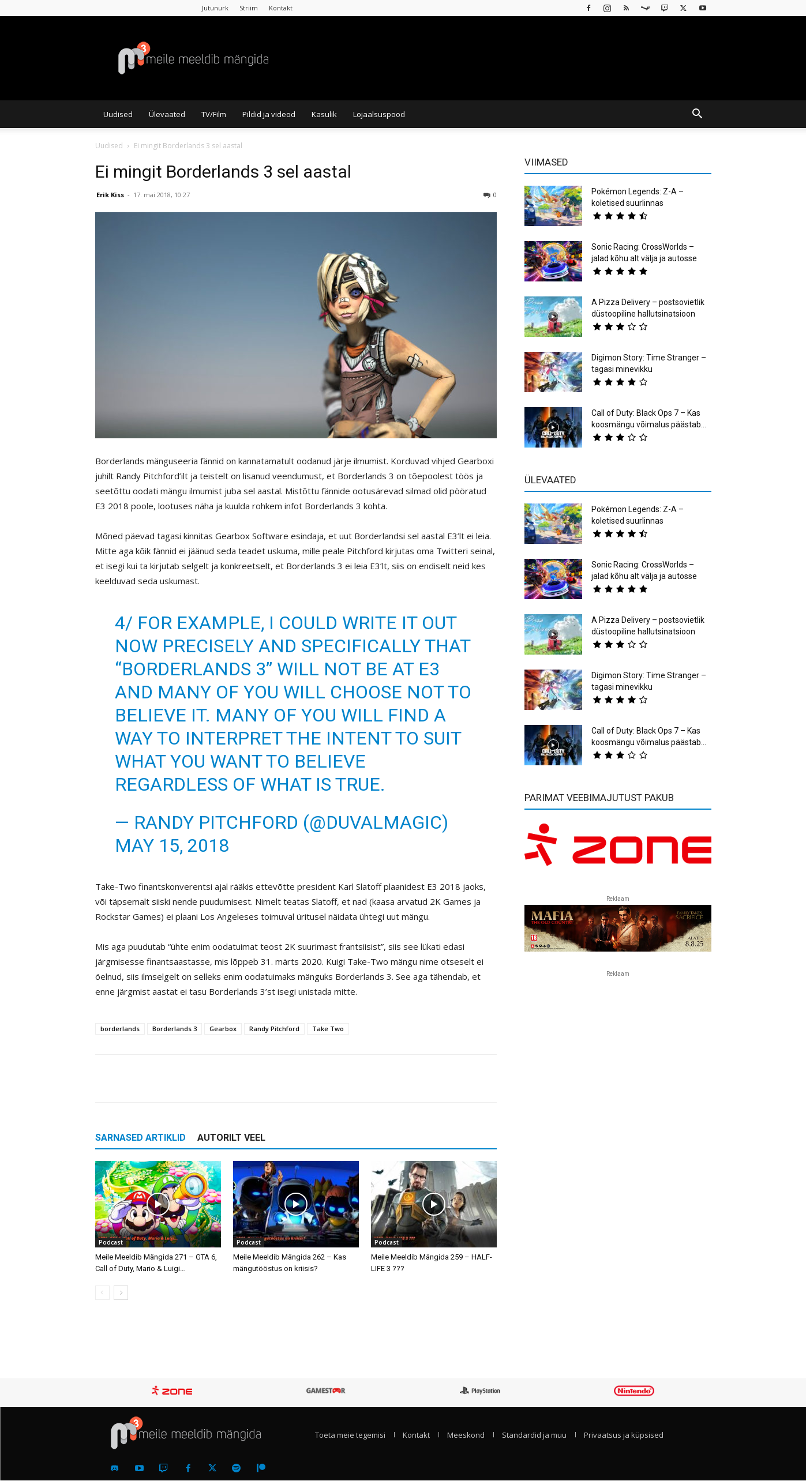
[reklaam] (617, 850)
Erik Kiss (110, 194)
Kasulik (324, 114)
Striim (248, 7)
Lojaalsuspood (379, 114)
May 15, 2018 (172, 845)
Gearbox (223, 1028)
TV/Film (213, 114)
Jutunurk (215, 7)
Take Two (328, 1028)
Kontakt (281, 7)
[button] (697, 115)
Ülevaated (167, 114)
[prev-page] (102, 1292)
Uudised (118, 114)
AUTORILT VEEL (231, 1137)
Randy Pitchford (274, 1028)
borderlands (120, 1028)
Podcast (111, 1242)
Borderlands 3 (174, 1028)
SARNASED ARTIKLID (140, 1137)
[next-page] (121, 1292)
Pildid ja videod (268, 114)
